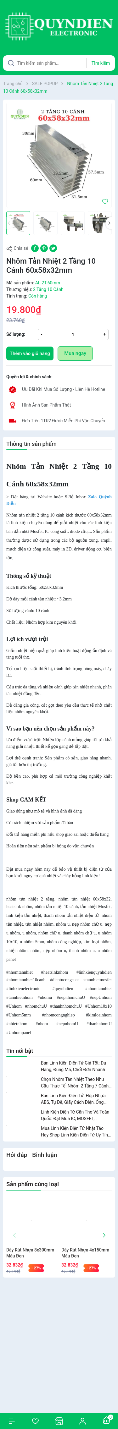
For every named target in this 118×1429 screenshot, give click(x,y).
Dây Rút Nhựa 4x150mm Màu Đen (85, 1253)
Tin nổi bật (19, 1051)
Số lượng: (15, 334)
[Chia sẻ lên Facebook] (35, 247)
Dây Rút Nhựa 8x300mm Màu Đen (30, 1253)
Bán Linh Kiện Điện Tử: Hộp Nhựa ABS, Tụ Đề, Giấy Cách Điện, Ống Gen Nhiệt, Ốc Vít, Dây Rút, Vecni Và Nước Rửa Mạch (75, 1099)
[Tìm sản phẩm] (59, 63)
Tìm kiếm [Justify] (101, 63)
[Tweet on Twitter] (53, 247)
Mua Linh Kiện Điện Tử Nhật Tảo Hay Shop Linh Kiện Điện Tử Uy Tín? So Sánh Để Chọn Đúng (75, 1132)
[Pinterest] (44, 247)
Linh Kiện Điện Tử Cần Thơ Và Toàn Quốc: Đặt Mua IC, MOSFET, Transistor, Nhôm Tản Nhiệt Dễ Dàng (76, 1115)
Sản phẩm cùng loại (32, 1184)
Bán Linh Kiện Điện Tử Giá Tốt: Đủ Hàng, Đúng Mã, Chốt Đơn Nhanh (73, 1066)
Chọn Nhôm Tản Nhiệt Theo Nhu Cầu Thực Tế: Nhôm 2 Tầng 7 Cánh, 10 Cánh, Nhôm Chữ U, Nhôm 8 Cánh (75, 1083)
